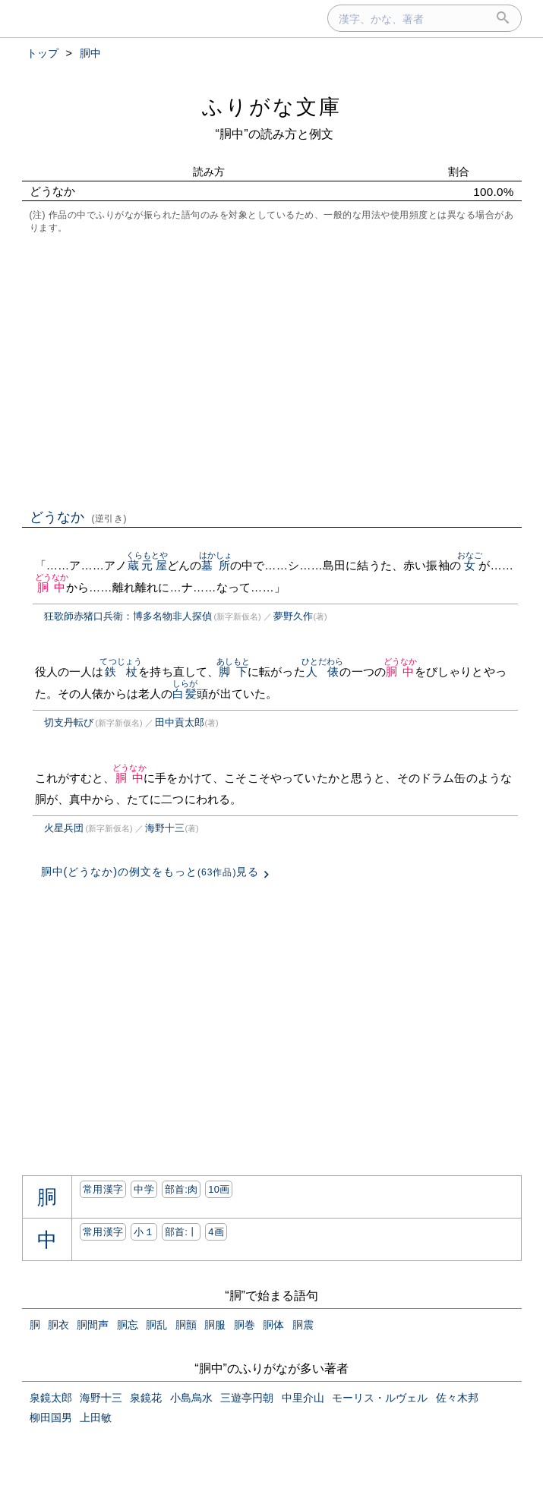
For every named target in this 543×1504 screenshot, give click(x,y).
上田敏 (96, 1417)
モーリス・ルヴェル (380, 1398)
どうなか (79, 517)
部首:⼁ (181, 1232)
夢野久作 (293, 616)
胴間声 (93, 1325)
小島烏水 (191, 1398)
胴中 (52, 587)
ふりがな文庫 (272, 106)
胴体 (273, 1325)
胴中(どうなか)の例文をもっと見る (150, 872)
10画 (218, 1189)
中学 (144, 1189)
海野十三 (165, 828)
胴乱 (156, 1325)
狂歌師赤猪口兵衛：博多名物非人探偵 (128, 616)
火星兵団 (64, 828)
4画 (216, 1232)
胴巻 (244, 1325)
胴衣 (58, 1325)
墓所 (216, 565)
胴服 (215, 1325)
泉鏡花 (146, 1398)
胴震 (303, 1325)
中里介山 (303, 1398)
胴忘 (127, 1325)
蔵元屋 (147, 565)
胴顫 (186, 1325)
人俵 (322, 671)
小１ (144, 1232)
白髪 (184, 693)
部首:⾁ (181, 1189)
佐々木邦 (457, 1398)
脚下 (233, 671)
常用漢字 (103, 1189)
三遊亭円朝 (246, 1398)
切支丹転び (68, 722)
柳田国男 (51, 1417)
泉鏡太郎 (51, 1398)
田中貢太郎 (179, 722)
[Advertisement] (272, 369)
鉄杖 (120, 671)
